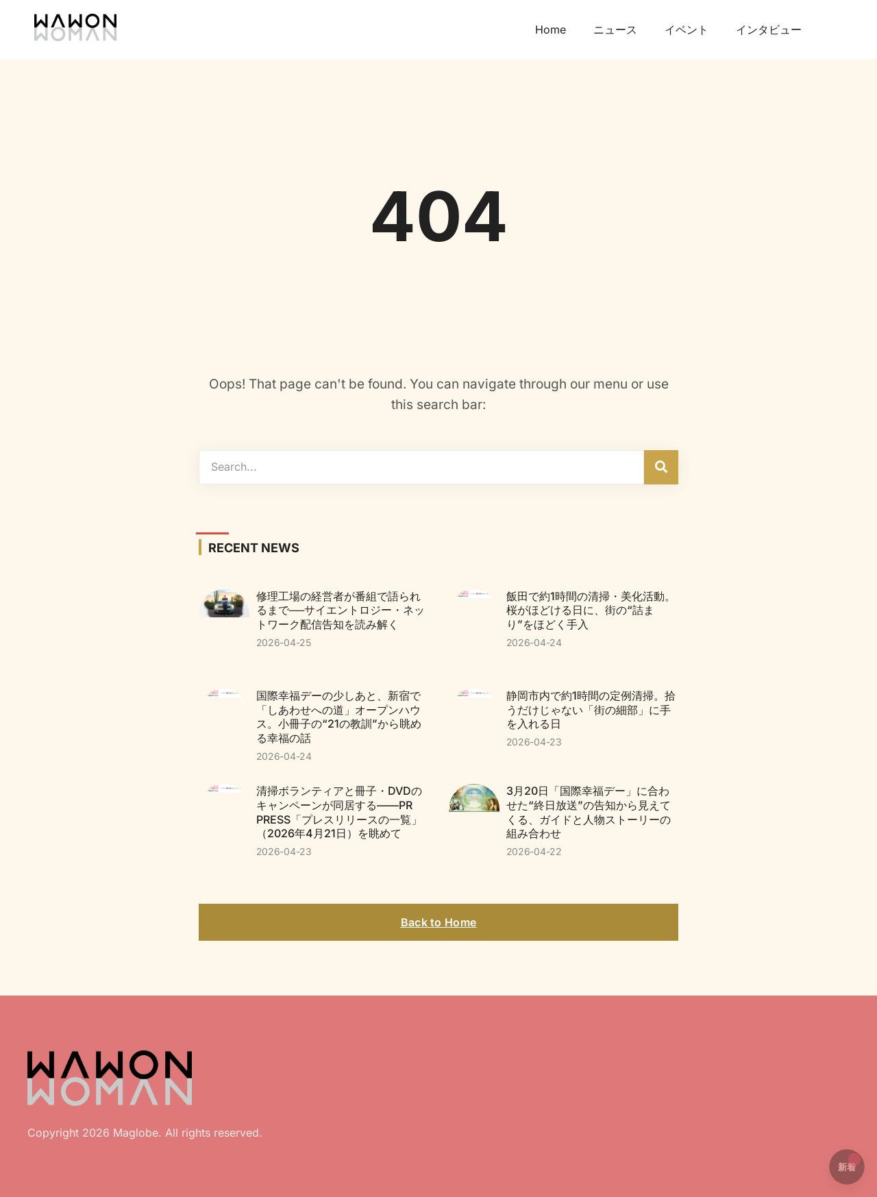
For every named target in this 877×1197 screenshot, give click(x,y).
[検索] (661, 467)
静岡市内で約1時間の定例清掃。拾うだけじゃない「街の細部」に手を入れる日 (591, 710)
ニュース (615, 29)
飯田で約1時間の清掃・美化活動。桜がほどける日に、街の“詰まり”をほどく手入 (591, 610)
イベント (686, 29)
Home (550, 29)
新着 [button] (849, 1162)
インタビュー (769, 29)
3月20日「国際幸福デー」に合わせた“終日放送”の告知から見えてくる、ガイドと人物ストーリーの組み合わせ (588, 812)
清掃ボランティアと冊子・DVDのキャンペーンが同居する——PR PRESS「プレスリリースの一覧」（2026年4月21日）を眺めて (339, 812)
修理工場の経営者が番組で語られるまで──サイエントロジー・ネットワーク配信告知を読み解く (340, 610)
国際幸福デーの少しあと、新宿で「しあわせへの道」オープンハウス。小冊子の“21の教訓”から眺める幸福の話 (338, 717)
